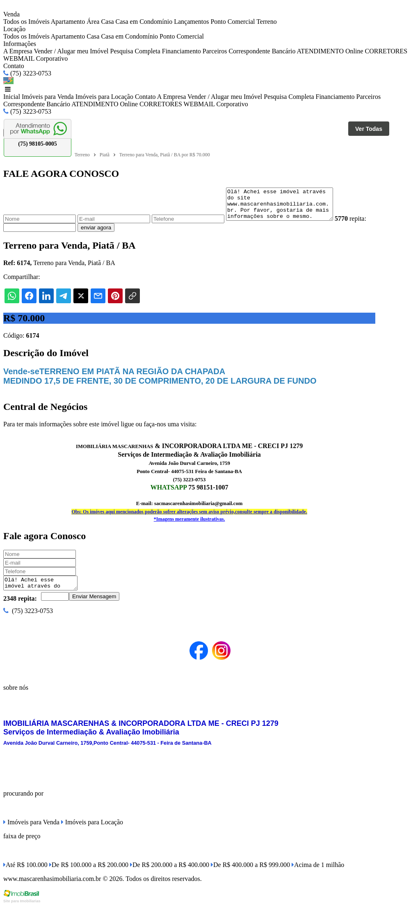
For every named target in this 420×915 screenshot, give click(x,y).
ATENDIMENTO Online (330, 51)
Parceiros (215, 51)
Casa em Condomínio (144, 21)
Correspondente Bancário (261, 51)
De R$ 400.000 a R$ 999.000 (250, 873)
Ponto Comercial (232, 21)
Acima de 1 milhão (318, 873)
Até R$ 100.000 (25, 873)
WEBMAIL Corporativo (35, 58)
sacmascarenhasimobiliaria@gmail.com (198, 509)
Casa (107, 21)
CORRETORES (386, 51)
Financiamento (181, 51)
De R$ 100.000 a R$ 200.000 (88, 873)
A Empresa (17, 51)
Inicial (11, 96)
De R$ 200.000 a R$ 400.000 (169, 873)
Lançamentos (191, 21)
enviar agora (114, 234)
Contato (13, 65)
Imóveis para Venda (48, 96)
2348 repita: (20, 607)
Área (93, 21)
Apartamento (68, 21)
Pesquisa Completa (135, 51)
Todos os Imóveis (26, 21)
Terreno (266, 21)
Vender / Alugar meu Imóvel (71, 51)
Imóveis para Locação (104, 96)
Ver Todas (368, 129)
